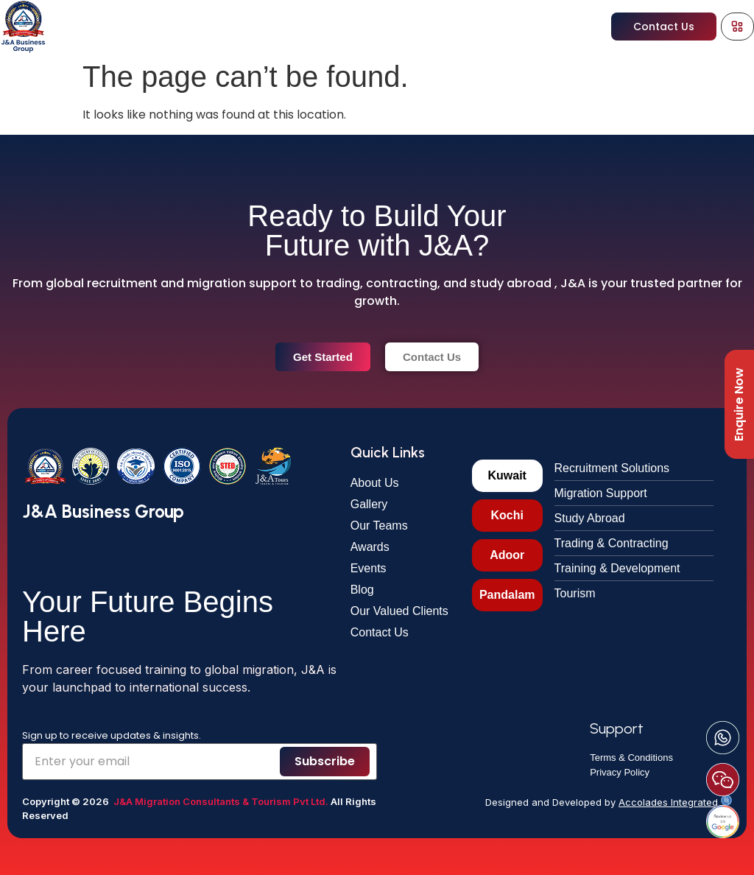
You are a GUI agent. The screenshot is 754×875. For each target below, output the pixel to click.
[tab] (507, 476)
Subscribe (325, 761)
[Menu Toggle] (737, 26)
